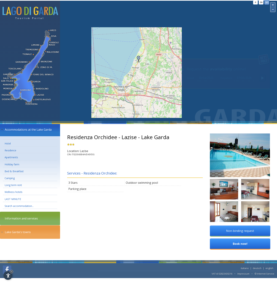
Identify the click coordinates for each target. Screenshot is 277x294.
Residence (10, 150)
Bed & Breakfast (14, 171)
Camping (10, 178)
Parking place (77, 189)
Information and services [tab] (19, 218)
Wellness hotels (13, 192)
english (269, 268)
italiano (245, 268)
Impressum (243, 273)
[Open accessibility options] (8, 275)
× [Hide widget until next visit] (11, 271)
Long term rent (13, 185)
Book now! (240, 244)
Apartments (11, 157)
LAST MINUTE (13, 199)
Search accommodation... (19, 206)
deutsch (257, 268)
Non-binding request (240, 231)
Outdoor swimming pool (142, 183)
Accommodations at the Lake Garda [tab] (26, 130)
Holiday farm (12, 164)
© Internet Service (264, 273)
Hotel (8, 143)
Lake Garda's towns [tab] (16, 232)
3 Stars (73, 183)
